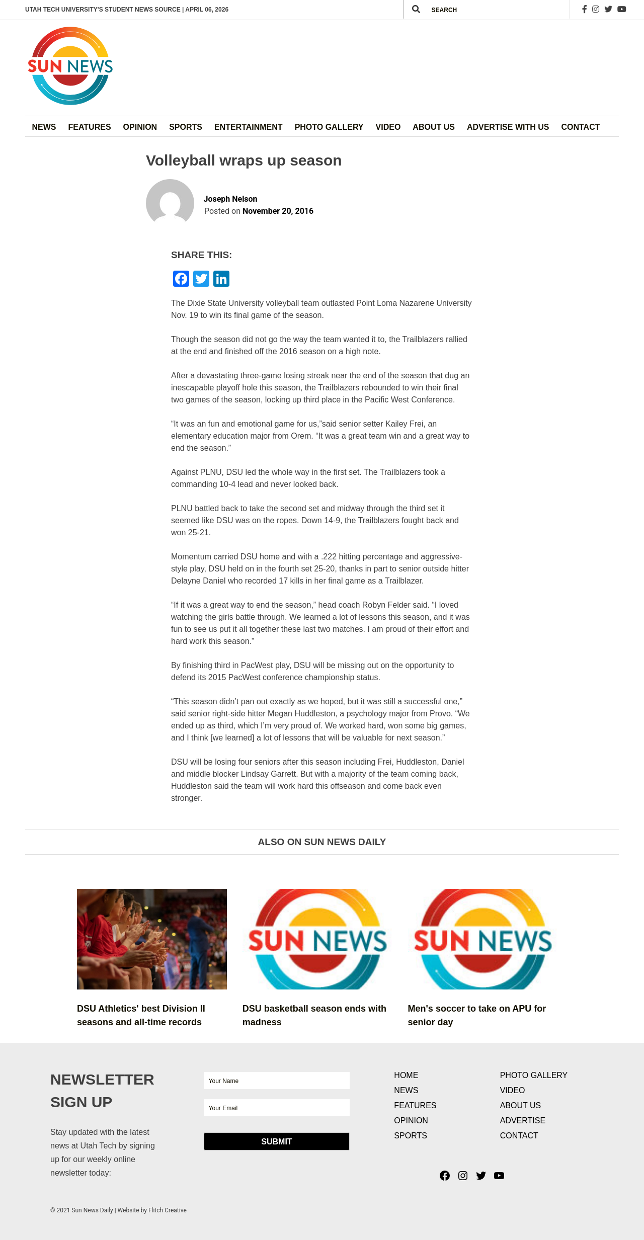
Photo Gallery (329, 127)
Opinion (140, 127)
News (44, 127)
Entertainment (248, 127)
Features (89, 127)
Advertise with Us (508, 127)
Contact (580, 127)
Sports (185, 127)
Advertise (522, 1120)
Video (388, 127)
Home (406, 1075)
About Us (434, 127)
